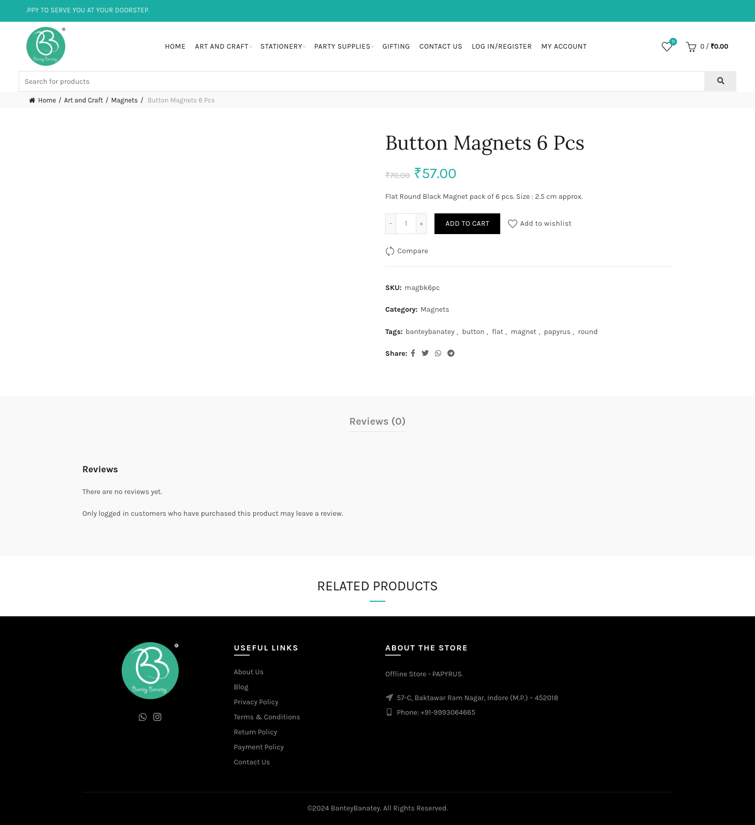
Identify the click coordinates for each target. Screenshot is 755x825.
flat (497, 331)
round (588, 331)
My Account (564, 46)
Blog (241, 687)
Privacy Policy (256, 702)
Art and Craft (222, 46)
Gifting (396, 46)
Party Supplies (342, 46)
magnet (523, 331)
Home (175, 46)
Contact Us (440, 46)
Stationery (281, 46)
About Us (249, 672)
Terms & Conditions (267, 717)
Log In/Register (502, 46)
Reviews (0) (378, 421)
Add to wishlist (546, 223)
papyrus (557, 331)
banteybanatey (430, 331)
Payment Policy (259, 747)
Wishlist (672, 42)
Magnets (124, 100)
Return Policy (256, 732)
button (473, 331)
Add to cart (467, 223)
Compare (412, 251)
